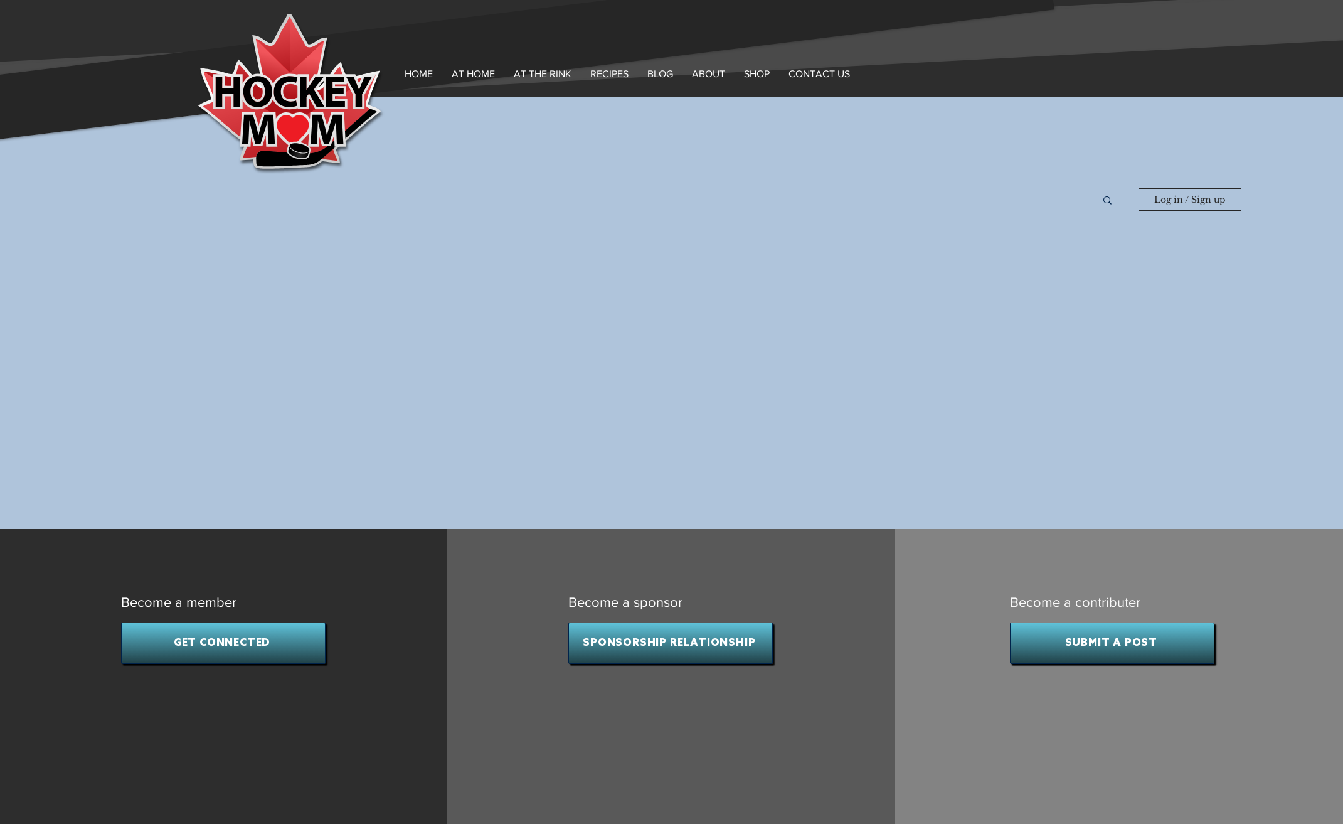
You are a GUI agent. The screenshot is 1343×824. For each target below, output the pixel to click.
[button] (708, 73)
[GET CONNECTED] (223, 643)
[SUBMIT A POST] (1112, 643)
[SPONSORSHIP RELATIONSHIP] (670, 643)
